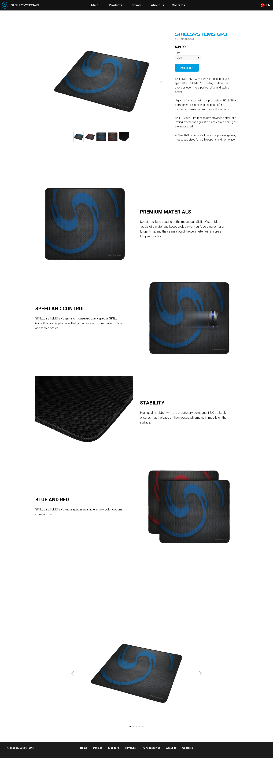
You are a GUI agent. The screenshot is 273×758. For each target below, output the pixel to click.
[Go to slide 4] (139, 726)
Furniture (130, 747)
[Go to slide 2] (133, 726)
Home (83, 747)
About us (171, 747)
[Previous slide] (42, 81)
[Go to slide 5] (142, 726)
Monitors (113, 747)
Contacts (187, 747)
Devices (97, 747)
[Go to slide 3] (136, 726)
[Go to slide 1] (130, 726)
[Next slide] (160, 81)
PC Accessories (151, 747)
